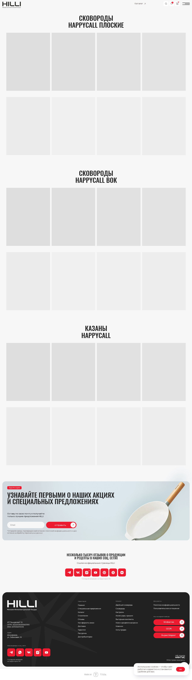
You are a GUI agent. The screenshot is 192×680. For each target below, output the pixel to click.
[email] (26, 525)
